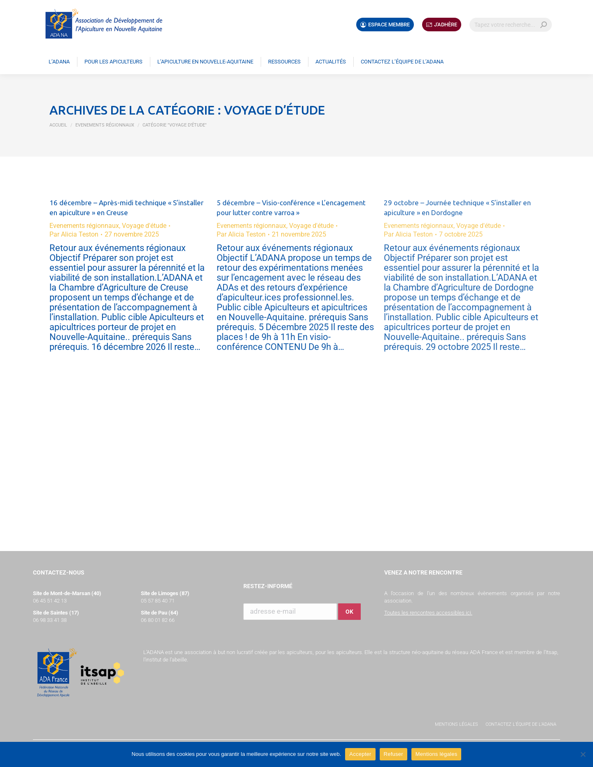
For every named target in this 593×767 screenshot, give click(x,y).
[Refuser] (583, 754)
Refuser (393, 754)
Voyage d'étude (144, 226)
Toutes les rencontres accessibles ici (427, 613)
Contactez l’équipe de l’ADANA (521, 724)
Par (73, 234)
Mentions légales (456, 724)
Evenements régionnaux (84, 226)
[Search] (510, 25)
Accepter (360, 754)
